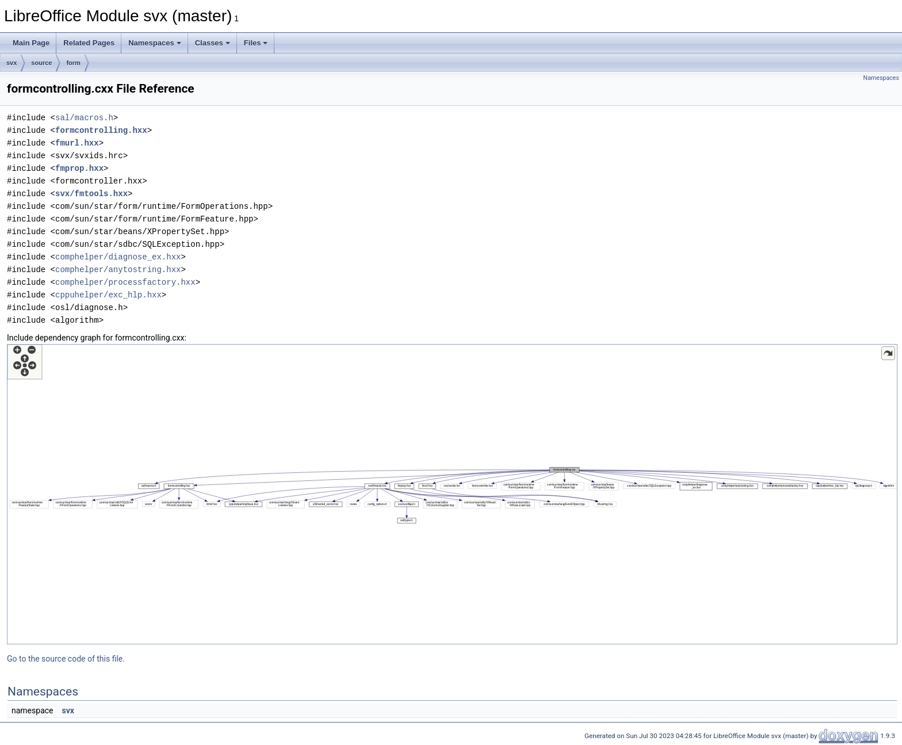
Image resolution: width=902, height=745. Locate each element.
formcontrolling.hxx (101, 130)
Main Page (31, 43)
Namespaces (154, 43)
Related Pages (88, 43)
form (73, 62)
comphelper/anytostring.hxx (118, 269)
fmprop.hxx (79, 168)
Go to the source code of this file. (66, 658)
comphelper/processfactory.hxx (125, 282)
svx (11, 62)
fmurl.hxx (77, 142)
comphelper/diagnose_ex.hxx (118, 256)
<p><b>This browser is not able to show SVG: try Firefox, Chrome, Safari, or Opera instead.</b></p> (452, 494)
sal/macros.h (84, 117)
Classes (212, 43)
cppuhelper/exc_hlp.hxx (108, 294)
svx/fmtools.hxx (91, 193)
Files (256, 43)
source (41, 62)
